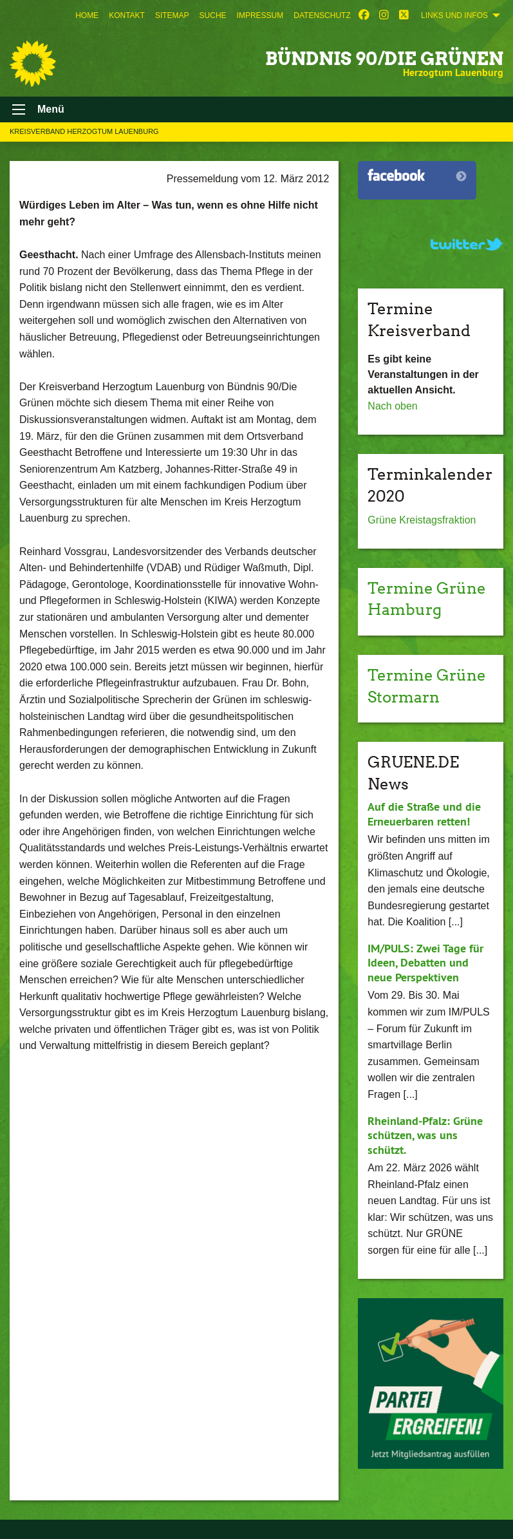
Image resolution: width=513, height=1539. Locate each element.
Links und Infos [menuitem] (454, 15)
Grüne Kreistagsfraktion (422, 520)
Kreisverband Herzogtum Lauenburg (84, 131)
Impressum (260, 15)
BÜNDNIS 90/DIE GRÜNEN (384, 59)
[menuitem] (86, 15)
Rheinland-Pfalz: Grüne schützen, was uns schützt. (425, 1135)
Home (86, 15)
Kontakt (127, 15)
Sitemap (172, 15)
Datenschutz (322, 15)
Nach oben (392, 406)
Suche (213, 15)
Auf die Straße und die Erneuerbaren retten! (424, 814)
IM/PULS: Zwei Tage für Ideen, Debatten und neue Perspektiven (425, 963)
